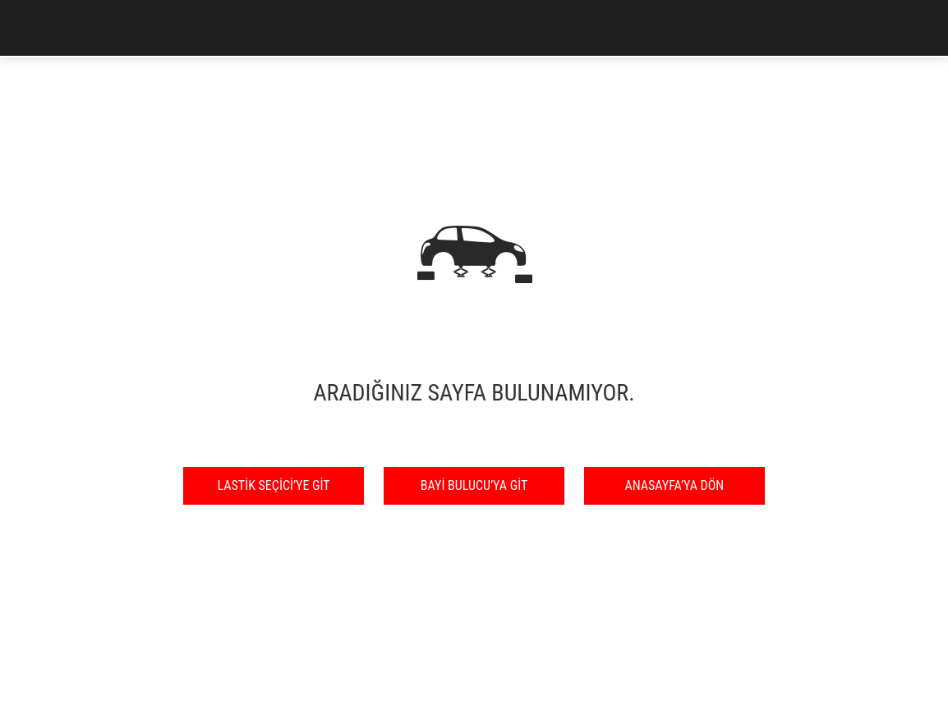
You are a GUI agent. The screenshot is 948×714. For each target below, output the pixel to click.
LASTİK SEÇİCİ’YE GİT (274, 485)
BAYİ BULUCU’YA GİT (474, 485)
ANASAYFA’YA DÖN (675, 485)
